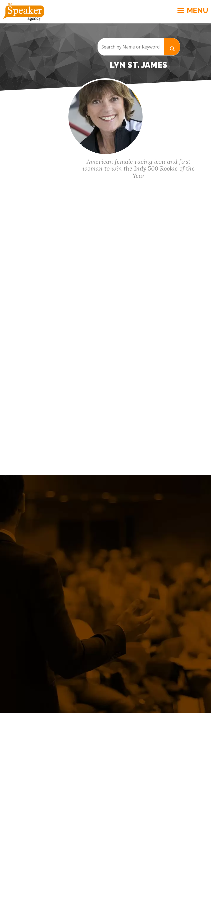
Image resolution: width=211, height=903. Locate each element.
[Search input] (130, 46)
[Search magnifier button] (172, 46)
